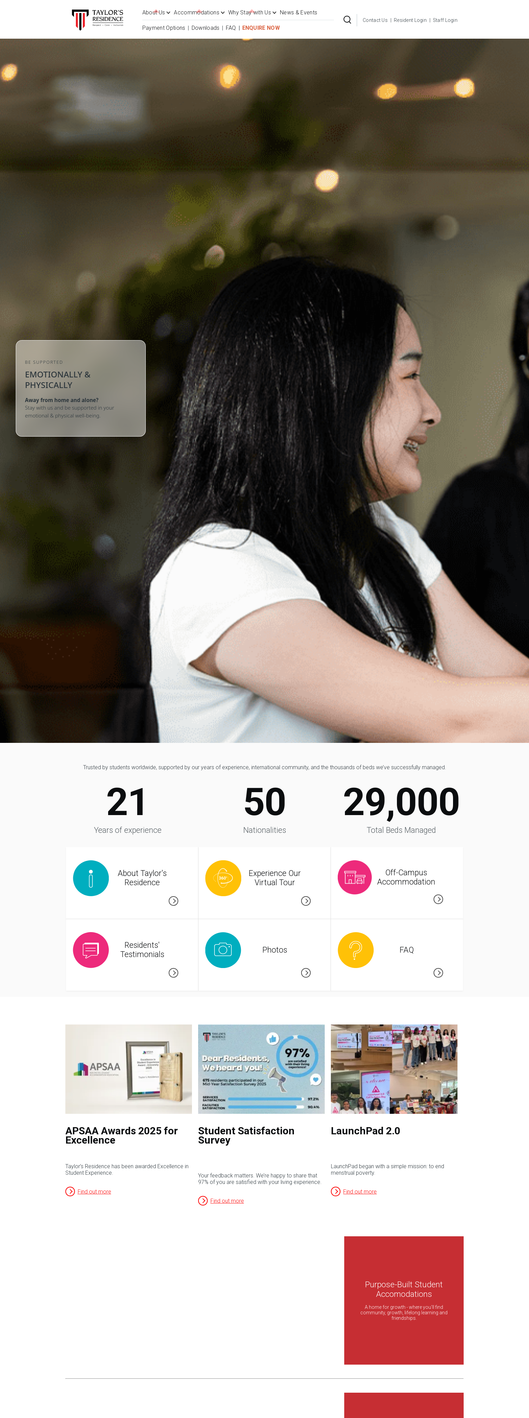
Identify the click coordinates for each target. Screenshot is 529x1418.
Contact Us (375, 20)
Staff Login (445, 20)
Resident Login (410, 20)
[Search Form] (347, 20)
